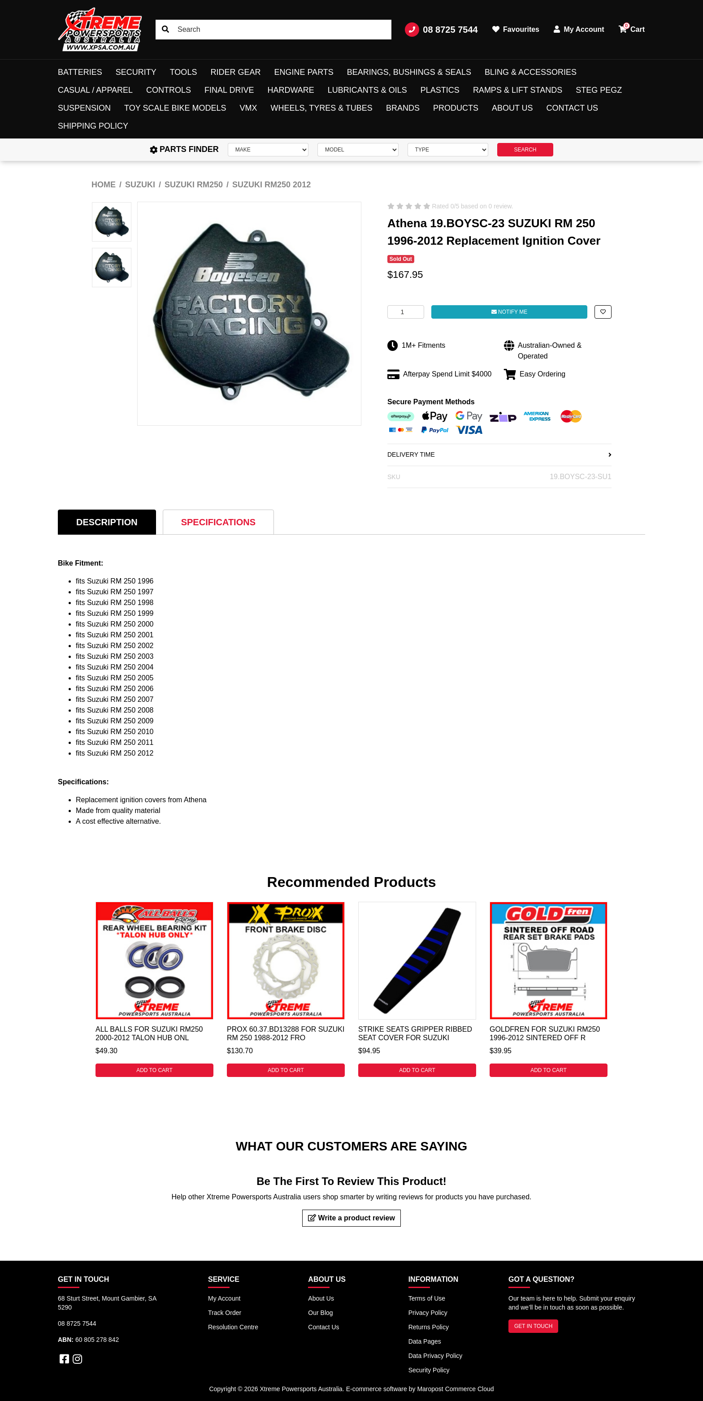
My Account (224, 1298)
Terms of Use (426, 1298)
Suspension (84, 108)
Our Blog (320, 1312)
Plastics (440, 90)
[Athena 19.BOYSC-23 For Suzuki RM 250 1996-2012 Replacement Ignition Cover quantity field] (405, 312)
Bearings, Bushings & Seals (409, 72)
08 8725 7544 (441, 29)
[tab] (107, 522)
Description (107, 522)
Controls (168, 90)
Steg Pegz (599, 90)
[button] (603, 312)
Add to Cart (154, 1070)
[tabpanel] (154, 989)
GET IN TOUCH (533, 1326)
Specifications (218, 522)
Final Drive (229, 90)
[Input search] (273, 29)
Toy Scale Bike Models (175, 108)
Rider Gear (235, 72)
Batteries (80, 72)
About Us (512, 108)
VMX (248, 108)
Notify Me (509, 312)
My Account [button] (579, 29)
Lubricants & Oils (367, 90)
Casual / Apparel (95, 90)
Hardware (290, 90)
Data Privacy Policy (435, 1355)
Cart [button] (632, 27)
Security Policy (429, 1370)
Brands (403, 108)
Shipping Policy (93, 125)
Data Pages (424, 1341)
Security (136, 72)
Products (455, 108)
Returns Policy (428, 1327)
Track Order (224, 1312)
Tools (183, 72)
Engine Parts (303, 72)
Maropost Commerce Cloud (455, 1388)
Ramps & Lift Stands (517, 90)
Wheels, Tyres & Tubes (321, 108)
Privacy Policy (427, 1312)
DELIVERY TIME (499, 454)
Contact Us (572, 108)
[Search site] (165, 29)
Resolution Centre (233, 1327)
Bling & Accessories (531, 72)
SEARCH (525, 150)
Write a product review (351, 1218)
